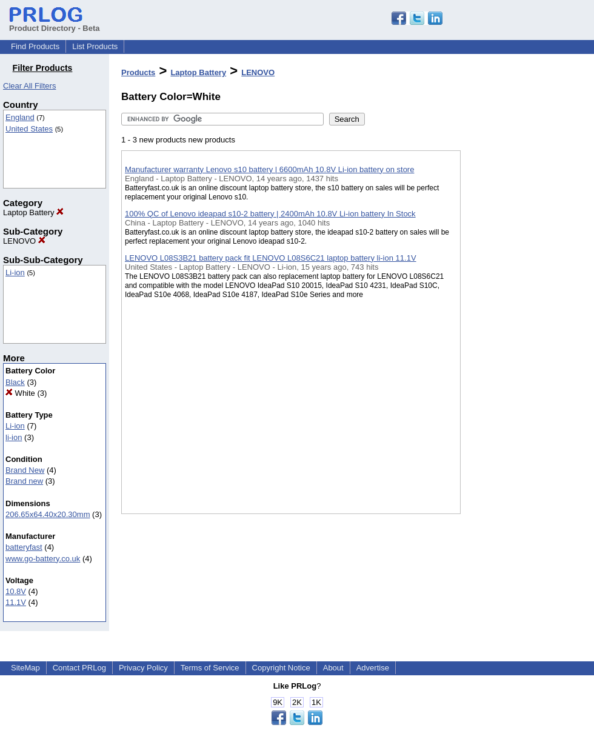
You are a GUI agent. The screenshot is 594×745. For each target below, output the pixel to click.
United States (29, 128)
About (333, 667)
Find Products (35, 46)
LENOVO (24, 241)
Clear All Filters (29, 85)
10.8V (15, 591)
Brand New (24, 470)
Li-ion (15, 272)
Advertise (372, 667)
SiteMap (25, 667)
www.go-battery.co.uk (42, 558)
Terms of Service (210, 667)
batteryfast (23, 547)
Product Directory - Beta (54, 24)
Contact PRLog (79, 667)
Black (15, 382)
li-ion (13, 437)
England (20, 117)
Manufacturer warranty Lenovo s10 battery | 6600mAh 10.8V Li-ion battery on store (269, 169)
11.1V (15, 602)
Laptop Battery (33, 212)
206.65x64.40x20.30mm (47, 514)
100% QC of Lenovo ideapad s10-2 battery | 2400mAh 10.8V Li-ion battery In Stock (270, 213)
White (20, 393)
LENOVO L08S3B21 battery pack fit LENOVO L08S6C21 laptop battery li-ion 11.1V (270, 257)
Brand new (24, 481)
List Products (95, 46)
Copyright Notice (281, 667)
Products (138, 72)
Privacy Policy (143, 667)
